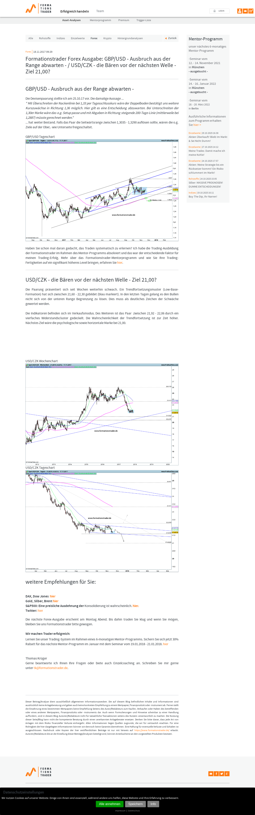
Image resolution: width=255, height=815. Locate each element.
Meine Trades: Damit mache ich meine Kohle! (207, 151)
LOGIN (221, 11)
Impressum (120, 810)
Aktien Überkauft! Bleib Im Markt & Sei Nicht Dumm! (208, 137)
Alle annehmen (109, 804)
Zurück (172, 38)
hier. (136, 606)
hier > (197, 125)
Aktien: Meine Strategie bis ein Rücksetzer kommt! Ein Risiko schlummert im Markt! (206, 167)
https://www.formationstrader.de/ (151, 730)
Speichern (135, 804)
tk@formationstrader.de (51, 668)
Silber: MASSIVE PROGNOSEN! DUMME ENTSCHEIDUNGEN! (206, 183)
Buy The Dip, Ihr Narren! (203, 194)
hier (119, 263)
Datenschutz (134, 810)
